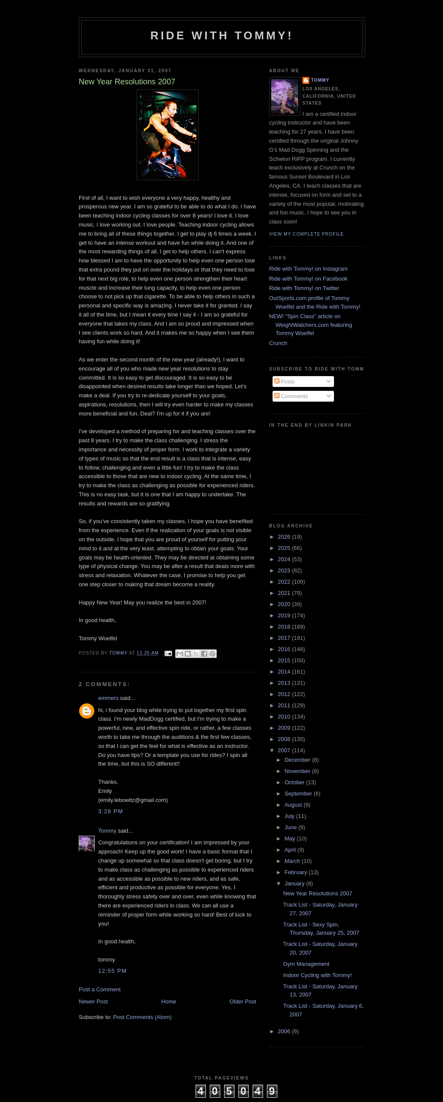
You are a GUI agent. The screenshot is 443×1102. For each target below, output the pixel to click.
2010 (285, 716)
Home (169, 1001)
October (295, 782)
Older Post (243, 1001)
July (290, 816)
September (299, 793)
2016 (285, 649)
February (297, 872)
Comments (291, 396)
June (292, 827)
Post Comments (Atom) (142, 1017)
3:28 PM (110, 811)
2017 (285, 638)
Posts (284, 381)
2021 (285, 593)
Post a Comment (100, 989)
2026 (285, 536)
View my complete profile (306, 234)
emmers (108, 698)
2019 (285, 615)
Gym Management (306, 964)
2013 (285, 683)
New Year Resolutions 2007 (317, 893)
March (293, 861)
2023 (285, 570)
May (291, 838)
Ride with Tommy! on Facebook (308, 278)
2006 (285, 1031)
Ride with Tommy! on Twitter (304, 288)
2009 (285, 728)
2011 (285, 705)
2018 (285, 626)
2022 (285, 581)
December (298, 760)
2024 (285, 559)
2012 (285, 694)
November (298, 771)
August (294, 805)
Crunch (278, 343)
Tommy (107, 830)
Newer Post (93, 1001)
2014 (285, 671)
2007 (285, 750)
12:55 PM (112, 971)
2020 (285, 604)
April (291, 849)
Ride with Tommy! (221, 35)
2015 (285, 660)
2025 (285, 548)
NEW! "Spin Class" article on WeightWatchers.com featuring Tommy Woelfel (310, 324)
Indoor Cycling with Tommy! (317, 975)
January (295, 883)
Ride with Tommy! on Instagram (308, 268)
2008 (285, 739)
